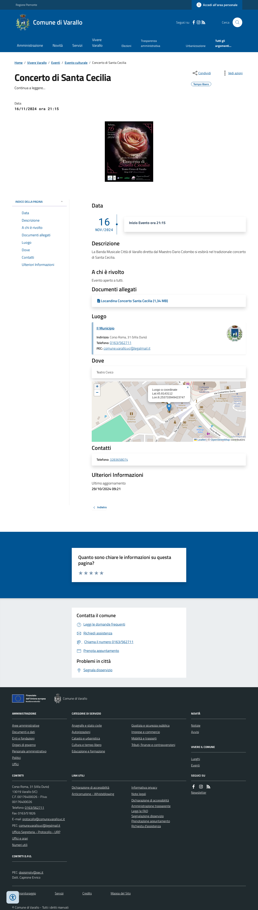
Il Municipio (105, 328)
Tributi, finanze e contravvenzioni (153, 744)
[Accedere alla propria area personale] (217, 5)
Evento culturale (76, 62)
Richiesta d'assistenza (146, 826)
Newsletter (198, 792)
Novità (58, 45)
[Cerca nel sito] (235, 22)
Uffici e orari (20, 838)
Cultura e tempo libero (86, 744)
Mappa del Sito (121, 893)
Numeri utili (19, 844)
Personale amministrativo (29, 751)
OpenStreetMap (220, 439)
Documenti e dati (23, 731)
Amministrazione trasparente (151, 806)
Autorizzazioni (81, 731)
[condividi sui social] (201, 73)
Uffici (15, 764)
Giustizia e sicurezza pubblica (150, 725)
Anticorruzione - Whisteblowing (93, 793)
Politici (16, 757)
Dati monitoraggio (24, 893)
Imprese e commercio (145, 731)
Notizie (195, 725)
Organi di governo (24, 744)
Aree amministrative (25, 725)
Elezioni (126, 45)
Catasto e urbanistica (86, 738)
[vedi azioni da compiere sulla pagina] (232, 73)
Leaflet (200, 439)
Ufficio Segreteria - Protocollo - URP (36, 831)
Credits (87, 893)
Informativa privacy (144, 787)
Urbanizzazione (196, 45)
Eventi (55, 62)
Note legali (138, 793)
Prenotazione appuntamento (150, 821)
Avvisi (195, 731)
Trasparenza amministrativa (150, 43)
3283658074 (119, 460)
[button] (169, 407)
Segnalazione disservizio (147, 816)
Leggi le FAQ (139, 811)
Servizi (77, 45)
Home (19, 62)
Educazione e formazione (88, 751)
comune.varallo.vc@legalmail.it (127, 348)
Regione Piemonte (26, 5)
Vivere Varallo (97, 42)
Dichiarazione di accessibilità (90, 787)
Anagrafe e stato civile (87, 725)
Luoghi (195, 758)
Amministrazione (30, 45)
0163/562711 (120, 342)
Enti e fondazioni (23, 738)
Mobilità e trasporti (144, 738)
